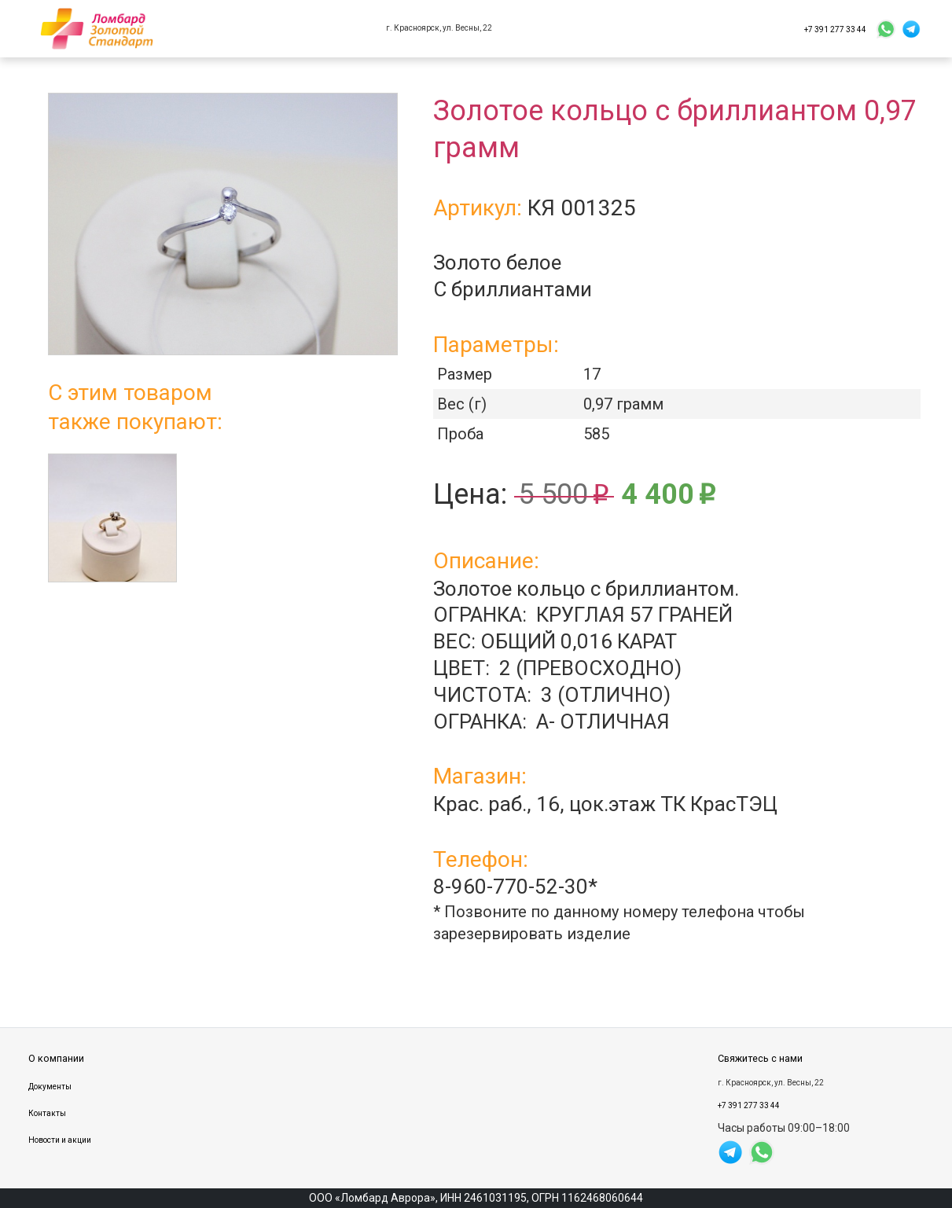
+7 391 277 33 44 (835, 28)
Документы (50, 1086)
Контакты (47, 1113)
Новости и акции (59, 1140)
